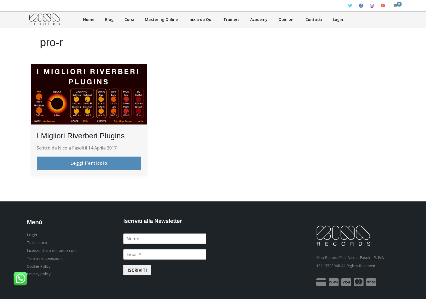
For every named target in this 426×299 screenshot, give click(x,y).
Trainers (229, 19)
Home (105, 19)
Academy (253, 19)
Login (321, 19)
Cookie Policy (39, 267)
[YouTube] (383, 6)
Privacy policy (39, 275)
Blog (122, 19)
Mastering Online (167, 19)
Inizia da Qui (202, 19)
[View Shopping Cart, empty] (394, 6)
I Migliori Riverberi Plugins (87, 135)
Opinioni (277, 19)
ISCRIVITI (137, 270)
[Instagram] (372, 6)
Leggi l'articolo (89, 163)
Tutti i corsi (37, 243)
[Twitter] (350, 6)
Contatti (300, 19)
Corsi (138, 19)
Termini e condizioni (44, 259)
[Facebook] (361, 6)
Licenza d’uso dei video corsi (52, 251)
